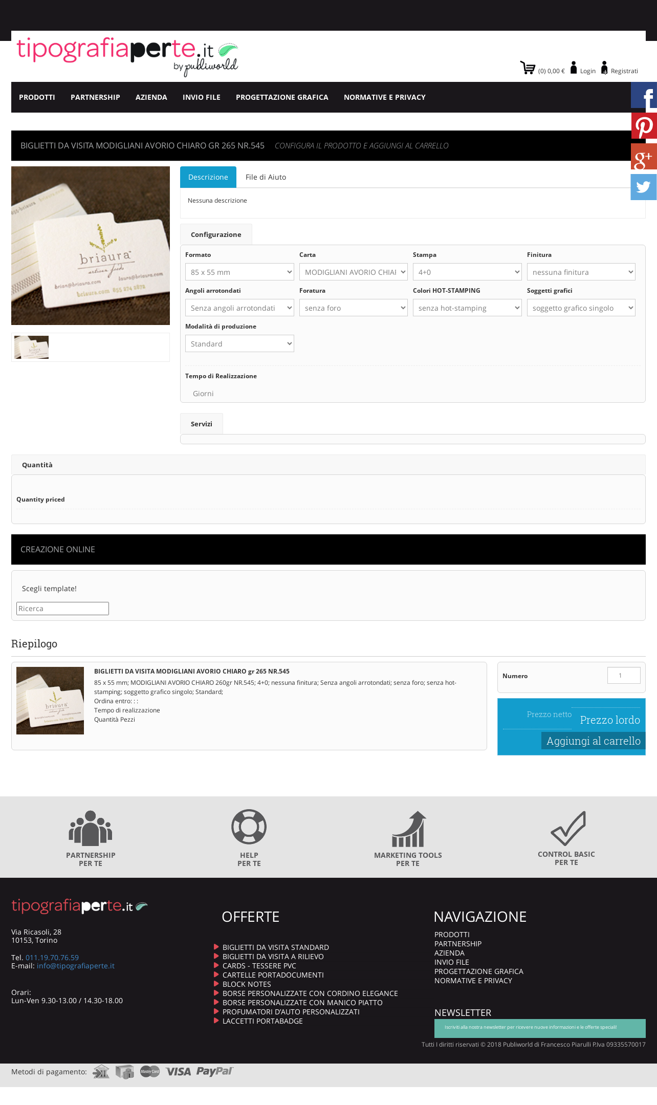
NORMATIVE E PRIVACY (385, 97)
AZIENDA (151, 97)
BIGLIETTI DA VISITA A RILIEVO (273, 956)
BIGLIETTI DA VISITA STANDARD (276, 946)
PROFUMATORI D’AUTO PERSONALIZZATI (291, 1011)
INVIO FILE (202, 97)
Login (588, 71)
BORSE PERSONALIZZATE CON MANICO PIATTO (303, 1002)
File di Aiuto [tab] (266, 177)
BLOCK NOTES (247, 983)
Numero (515, 675)
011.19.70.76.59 (52, 957)
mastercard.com (150, 1068)
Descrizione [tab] (208, 177)
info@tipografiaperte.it (76, 965)
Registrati (624, 71)
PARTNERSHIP (95, 97)
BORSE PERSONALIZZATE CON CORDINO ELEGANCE (310, 993)
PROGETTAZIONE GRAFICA (282, 97)
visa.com (178, 1068)
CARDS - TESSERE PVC (259, 965)
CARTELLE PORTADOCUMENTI (273, 974)
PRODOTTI (37, 97)
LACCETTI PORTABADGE (263, 1020)
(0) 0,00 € (551, 71)
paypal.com (215, 1068)
